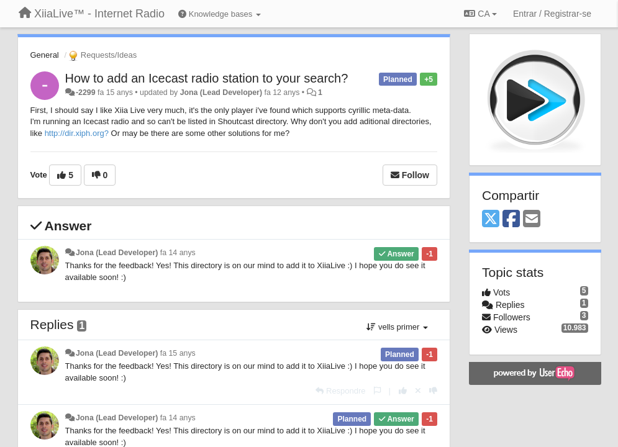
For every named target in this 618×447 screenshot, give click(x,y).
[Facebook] (511, 219)
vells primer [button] (397, 327)
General (44, 55)
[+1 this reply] (403, 390)
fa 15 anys (178, 353)
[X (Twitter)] (490, 219)
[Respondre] (340, 390)
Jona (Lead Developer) (221, 92)
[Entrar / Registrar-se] (552, 13)
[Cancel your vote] (418, 390)
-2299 (86, 92)
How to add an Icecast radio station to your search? (206, 78)
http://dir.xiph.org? (77, 133)
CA (480, 14)
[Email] (531, 219)
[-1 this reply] (433, 390)
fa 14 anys (178, 252)
